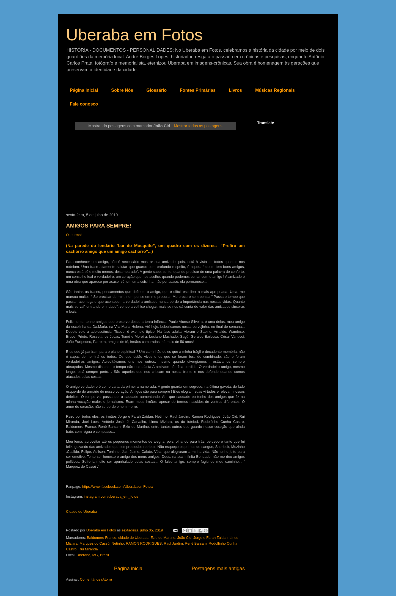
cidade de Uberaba (133, 538)
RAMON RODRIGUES (144, 543)
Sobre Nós (122, 90)
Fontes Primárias (198, 90)
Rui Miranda (88, 549)
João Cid (184, 538)
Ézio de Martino (162, 538)
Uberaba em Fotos (134, 35)
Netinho (118, 543)
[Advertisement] (155, 171)
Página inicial (84, 90)
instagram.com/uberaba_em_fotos (111, 496)
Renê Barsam (196, 543)
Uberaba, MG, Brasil (92, 555)
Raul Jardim (173, 543)
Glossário (156, 90)
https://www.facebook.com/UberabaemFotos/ (117, 486)
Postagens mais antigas (218, 568)
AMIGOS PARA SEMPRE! (98, 226)
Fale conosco (84, 104)
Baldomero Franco (101, 538)
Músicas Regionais (275, 90)
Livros (235, 90)
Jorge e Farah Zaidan (210, 538)
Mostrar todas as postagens (198, 126)
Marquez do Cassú (94, 543)
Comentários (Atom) (96, 579)
